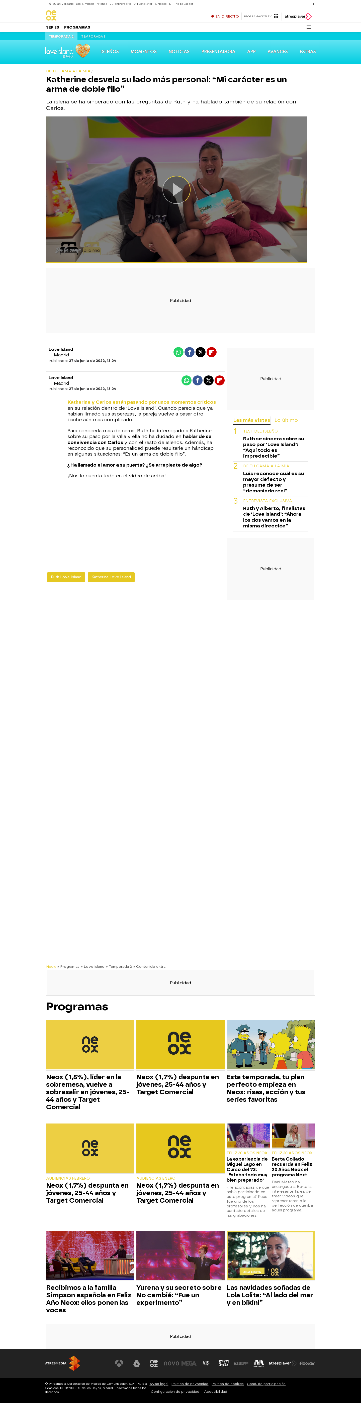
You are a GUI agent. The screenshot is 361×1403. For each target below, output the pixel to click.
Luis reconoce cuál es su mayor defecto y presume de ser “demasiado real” (273, 482)
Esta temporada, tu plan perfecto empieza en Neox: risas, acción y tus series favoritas (266, 1088)
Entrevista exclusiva (267, 501)
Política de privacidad (189, 1384)
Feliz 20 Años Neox (247, 1153)
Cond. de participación (266, 1384)
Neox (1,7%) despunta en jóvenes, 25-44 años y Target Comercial (177, 1084)
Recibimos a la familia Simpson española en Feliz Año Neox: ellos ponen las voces (88, 1299)
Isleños (109, 52)
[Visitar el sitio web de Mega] (189, 1363)
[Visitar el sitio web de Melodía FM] (258, 1363)
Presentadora (218, 52)
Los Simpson (85, 4)
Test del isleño (260, 431)
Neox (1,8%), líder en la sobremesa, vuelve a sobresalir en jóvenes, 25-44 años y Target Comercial (87, 1092)
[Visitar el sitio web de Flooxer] (307, 1363)
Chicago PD (163, 4)
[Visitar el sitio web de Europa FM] (241, 1363)
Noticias (179, 52)
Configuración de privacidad (175, 1391)
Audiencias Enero (155, 1178)
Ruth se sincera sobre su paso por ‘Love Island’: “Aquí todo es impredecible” (273, 447)
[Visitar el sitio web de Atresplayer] (283, 1363)
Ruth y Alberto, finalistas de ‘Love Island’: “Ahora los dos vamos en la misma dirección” (274, 516)
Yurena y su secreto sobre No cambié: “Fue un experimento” (179, 1295)
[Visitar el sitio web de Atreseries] (206, 1363)
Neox (51, 966)
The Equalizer (183, 4)
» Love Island (93, 966)
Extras (308, 52)
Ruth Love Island (66, 577)
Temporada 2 (61, 36)
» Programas (68, 966)
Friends (102, 4)
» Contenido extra (149, 966)
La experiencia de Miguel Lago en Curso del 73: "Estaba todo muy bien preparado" (247, 1169)
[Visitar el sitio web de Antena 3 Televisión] (119, 1363)
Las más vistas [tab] (251, 420)
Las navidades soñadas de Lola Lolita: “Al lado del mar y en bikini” (270, 1295)
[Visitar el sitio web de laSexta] (136, 1363)
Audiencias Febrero (68, 1178)
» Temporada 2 (119, 966)
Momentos (143, 52)
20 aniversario (62, 4)
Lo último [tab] (286, 420)
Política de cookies (228, 1384)
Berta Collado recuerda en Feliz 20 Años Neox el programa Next (292, 1166)
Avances (277, 52)
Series (52, 27)
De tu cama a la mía (266, 466)
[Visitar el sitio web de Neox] (153, 1363)
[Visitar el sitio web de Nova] (171, 1363)
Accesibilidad (215, 1391)
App (251, 52)
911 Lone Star (142, 4)
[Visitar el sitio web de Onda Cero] (223, 1363)
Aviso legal (158, 1384)
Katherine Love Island (111, 577)
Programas (77, 27)
